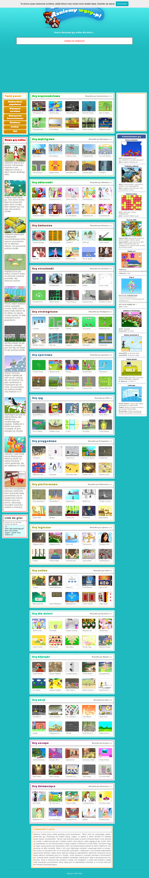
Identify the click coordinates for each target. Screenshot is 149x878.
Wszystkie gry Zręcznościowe (96, 96)
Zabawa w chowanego (131, 311)
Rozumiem (122, 4)
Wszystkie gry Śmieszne (99, 225)
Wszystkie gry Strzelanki (99, 268)
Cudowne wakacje (132, 166)
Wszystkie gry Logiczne (99, 527)
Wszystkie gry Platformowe (98, 484)
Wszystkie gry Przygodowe (98, 441)
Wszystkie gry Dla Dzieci (99, 613)
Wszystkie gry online (101, 570)
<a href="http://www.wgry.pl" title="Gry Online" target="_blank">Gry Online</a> (14, 531)
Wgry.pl (69, 873)
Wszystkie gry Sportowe (99, 355)
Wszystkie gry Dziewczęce (99, 786)
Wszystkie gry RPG (102, 398)
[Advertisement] (74, 69)
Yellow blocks (131, 359)
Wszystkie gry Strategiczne (99, 312)
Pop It (131, 277)
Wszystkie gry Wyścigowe (99, 139)
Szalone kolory (131, 194)
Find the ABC (131, 220)
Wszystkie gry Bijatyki (100, 657)
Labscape (131, 385)
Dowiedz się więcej (105, 4)
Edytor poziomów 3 (131, 335)
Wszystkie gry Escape (100, 743)
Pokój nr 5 (131, 251)
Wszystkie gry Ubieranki (99, 182)
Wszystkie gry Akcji (101, 700)
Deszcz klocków (131, 140)
